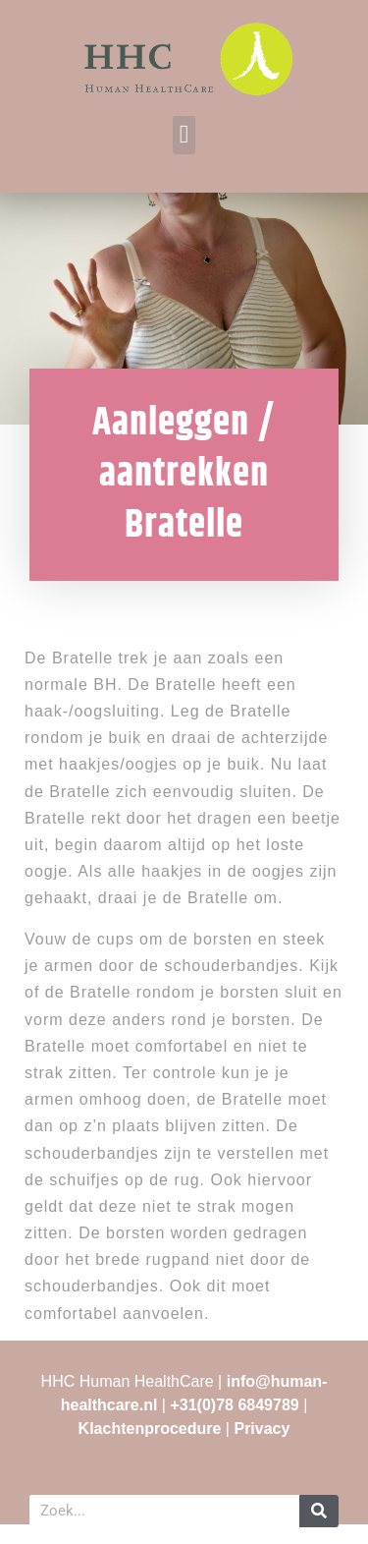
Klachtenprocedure (150, 1428)
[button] (184, 135)
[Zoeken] (319, 1511)
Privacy (261, 1428)
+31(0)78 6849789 (234, 1405)
